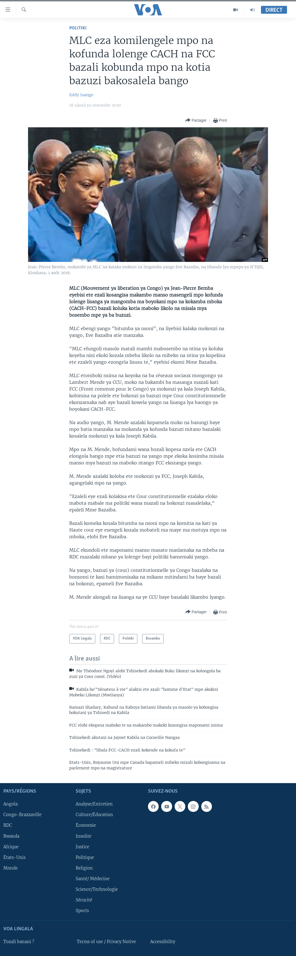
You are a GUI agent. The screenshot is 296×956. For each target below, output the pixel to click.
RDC (7, 825)
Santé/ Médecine (93, 878)
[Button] (196, 120)
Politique (85, 857)
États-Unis (14, 857)
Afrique (10, 846)
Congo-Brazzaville (22, 814)
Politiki (78, 28)
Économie (86, 825)
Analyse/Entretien (94, 804)
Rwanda (11, 835)
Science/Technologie (97, 889)
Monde (10, 868)
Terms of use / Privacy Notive (106, 941)
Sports (82, 910)
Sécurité (84, 900)
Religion (84, 868)
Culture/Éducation (94, 814)
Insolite (83, 835)
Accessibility (162, 941)
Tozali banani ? (18, 941)
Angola (10, 804)
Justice (82, 846)
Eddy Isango (81, 94)
